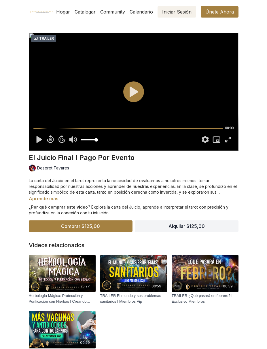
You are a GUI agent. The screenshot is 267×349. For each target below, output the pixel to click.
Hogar (63, 12)
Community (112, 12)
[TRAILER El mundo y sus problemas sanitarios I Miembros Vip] (133, 298)
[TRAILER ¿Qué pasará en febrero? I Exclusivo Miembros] (205, 298)
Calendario (141, 12)
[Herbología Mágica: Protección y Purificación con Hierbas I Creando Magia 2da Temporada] (62, 298)
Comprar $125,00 (80, 226)
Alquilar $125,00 (186, 226)
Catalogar (85, 12)
